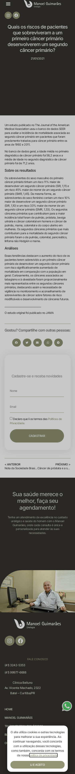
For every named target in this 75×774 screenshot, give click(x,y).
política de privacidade (43, 755)
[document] (37, 387)
